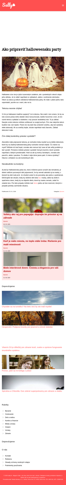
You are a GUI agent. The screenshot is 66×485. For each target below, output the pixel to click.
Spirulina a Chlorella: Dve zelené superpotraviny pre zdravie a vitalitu (32, 391)
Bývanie (62, 191)
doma (36, 183)
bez (39, 178)
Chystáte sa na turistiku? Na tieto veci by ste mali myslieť (27, 306)
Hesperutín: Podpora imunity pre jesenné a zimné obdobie (27, 327)
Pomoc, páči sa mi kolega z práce (16, 371)
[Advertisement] (33, 25)
